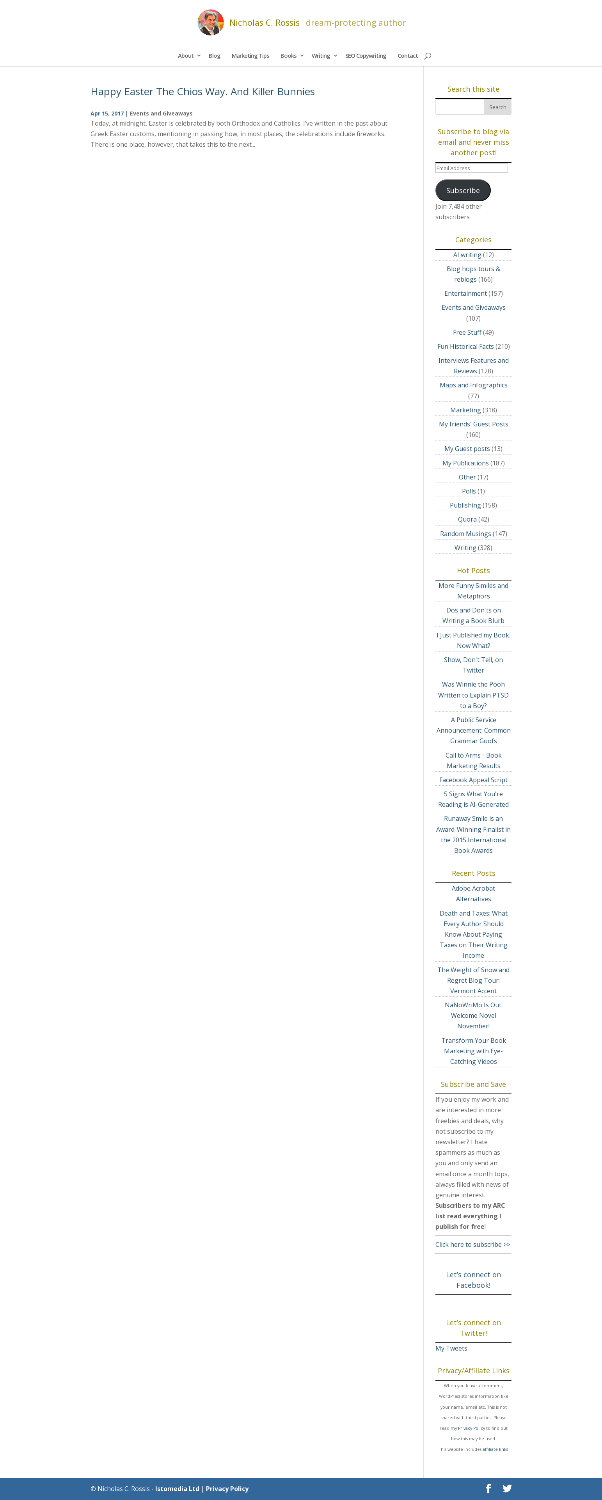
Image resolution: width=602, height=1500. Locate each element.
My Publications (465, 463)
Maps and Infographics (474, 385)
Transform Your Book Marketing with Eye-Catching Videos (473, 1051)
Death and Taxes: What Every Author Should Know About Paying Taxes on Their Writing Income (474, 934)
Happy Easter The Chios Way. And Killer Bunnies (203, 91)
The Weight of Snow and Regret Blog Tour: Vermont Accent (473, 980)
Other (467, 477)
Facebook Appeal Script (473, 780)
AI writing (467, 254)
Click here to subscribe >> (472, 1244)
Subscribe (463, 190)
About (186, 55)
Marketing (465, 410)
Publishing (465, 505)
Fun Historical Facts (465, 346)
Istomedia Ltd (177, 1488)
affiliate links (495, 1449)
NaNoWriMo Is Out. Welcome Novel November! (474, 1015)
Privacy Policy (471, 1428)
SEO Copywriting (365, 55)
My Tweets (451, 1348)
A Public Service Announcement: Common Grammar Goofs (474, 730)
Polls (469, 491)
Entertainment (465, 293)
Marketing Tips (250, 55)
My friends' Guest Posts (473, 424)
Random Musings (465, 533)
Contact (408, 55)
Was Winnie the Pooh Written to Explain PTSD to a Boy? (473, 695)
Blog (214, 55)
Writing (321, 55)
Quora (467, 519)
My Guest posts (467, 448)
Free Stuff (467, 332)
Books (289, 55)
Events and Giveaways (161, 113)
